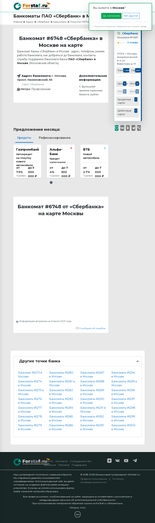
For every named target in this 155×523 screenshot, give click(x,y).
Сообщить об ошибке (91, 328)
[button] (51, 182)
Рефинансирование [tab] (55, 138)
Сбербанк (129, 33)
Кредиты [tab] (24, 138)
